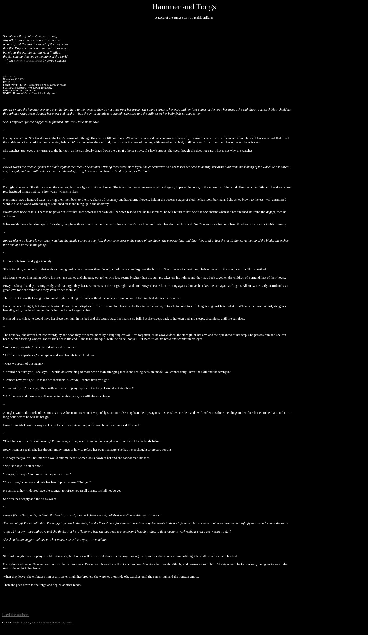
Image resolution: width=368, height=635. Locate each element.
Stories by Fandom (41, 622)
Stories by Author (21, 622)
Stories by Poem (63, 622)
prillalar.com (9, 76)
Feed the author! (15, 614)
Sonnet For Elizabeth (28, 60)
